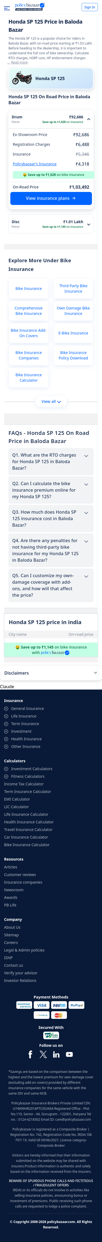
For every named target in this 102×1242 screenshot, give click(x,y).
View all (51, 401)
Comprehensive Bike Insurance (29, 310)
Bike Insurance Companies (29, 355)
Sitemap (11, 934)
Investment (21, 731)
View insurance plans (47, 198)
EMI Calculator (17, 799)
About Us (12, 927)
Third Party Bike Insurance (73, 288)
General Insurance (27, 708)
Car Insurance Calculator (26, 837)
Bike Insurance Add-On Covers (29, 333)
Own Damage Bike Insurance (73, 310)
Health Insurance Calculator (29, 821)
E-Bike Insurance (73, 333)
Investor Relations (20, 980)
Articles (10, 867)
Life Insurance (23, 716)
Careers (11, 942)
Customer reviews (20, 874)
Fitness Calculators (28, 776)
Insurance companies (23, 882)
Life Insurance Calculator (26, 814)
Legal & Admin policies (24, 950)
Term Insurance (25, 723)
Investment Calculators (31, 768)
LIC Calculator (16, 806)
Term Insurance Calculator (27, 791)
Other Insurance (25, 746)
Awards (10, 897)
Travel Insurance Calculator (28, 829)
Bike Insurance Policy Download (73, 355)
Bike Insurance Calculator (29, 377)
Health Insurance (26, 738)
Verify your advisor (21, 972)
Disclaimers (16, 673)
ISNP (8, 957)
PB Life (10, 905)
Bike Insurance (29, 288)
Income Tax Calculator (24, 783)
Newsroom (14, 889)
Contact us (13, 965)
